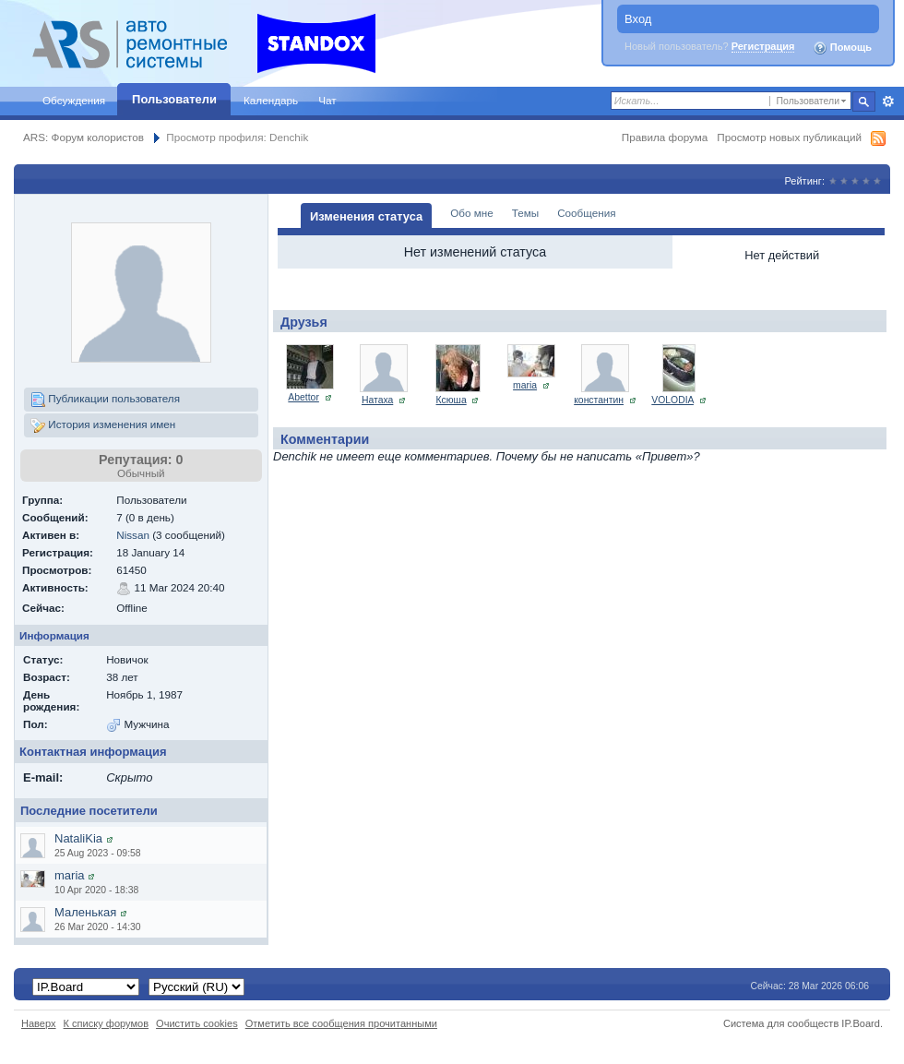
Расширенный (887, 101)
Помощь (842, 48)
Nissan (132, 535)
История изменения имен (102, 425)
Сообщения (586, 213)
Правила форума (665, 137)
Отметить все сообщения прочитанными (341, 1023)
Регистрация (763, 46)
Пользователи (174, 99)
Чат (327, 100)
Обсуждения (73, 100)
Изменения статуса (366, 216)
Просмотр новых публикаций (789, 137)
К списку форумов (106, 1023)
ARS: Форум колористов (83, 137)
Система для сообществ (781, 1023)
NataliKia (78, 838)
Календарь (271, 100)
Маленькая (85, 912)
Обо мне (472, 213)
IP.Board (860, 1023)
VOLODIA (672, 400)
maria (69, 875)
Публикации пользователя (105, 399)
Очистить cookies (197, 1023)
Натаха (377, 400)
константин (599, 400)
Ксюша (451, 400)
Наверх (38, 1023)
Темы (525, 213)
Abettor (303, 397)
